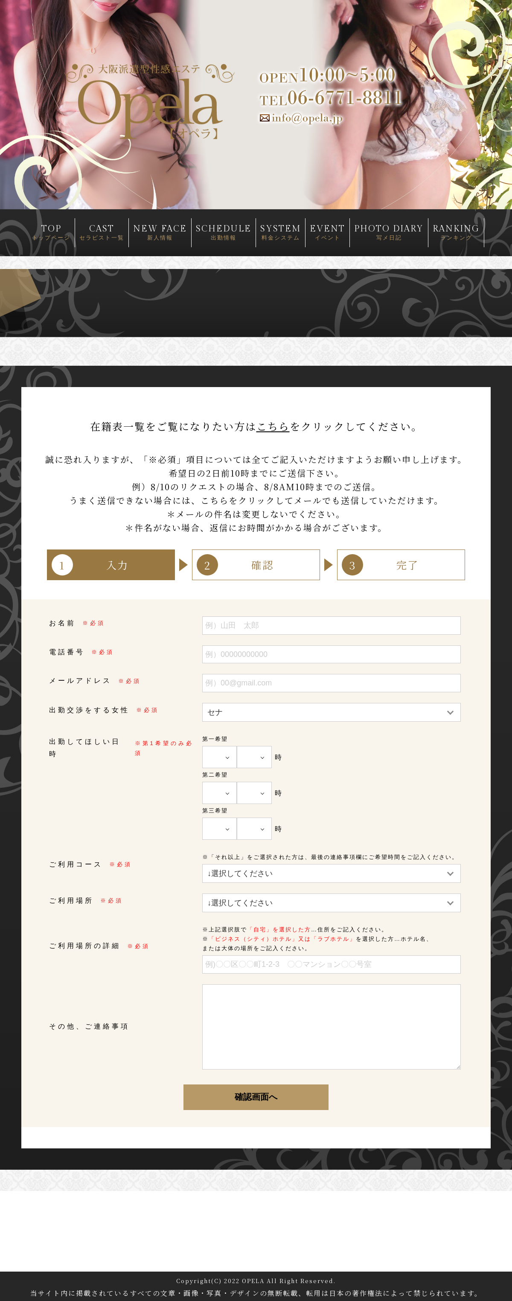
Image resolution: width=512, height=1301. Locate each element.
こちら (273, 426)
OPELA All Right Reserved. (289, 1281)
